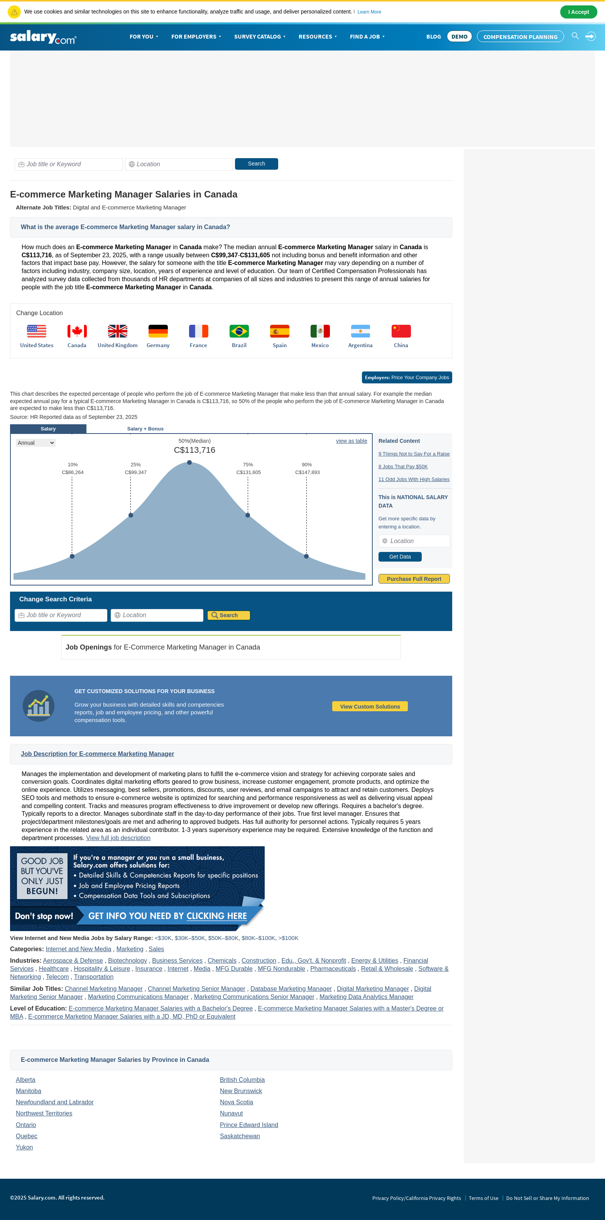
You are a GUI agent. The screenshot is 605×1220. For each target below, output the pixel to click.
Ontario (26, 1125)
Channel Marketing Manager (104, 988)
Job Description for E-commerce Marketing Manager (97, 754)
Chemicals (222, 960)
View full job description (118, 838)
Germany (158, 345)
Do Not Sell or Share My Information (547, 1198)
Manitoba (28, 1091)
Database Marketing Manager (291, 988)
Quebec (26, 1136)
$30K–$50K (190, 938)
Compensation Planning (520, 36)
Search (256, 163)
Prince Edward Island (249, 1125)
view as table (351, 441)
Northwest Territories (44, 1113)
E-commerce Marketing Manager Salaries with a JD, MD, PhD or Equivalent (131, 1016)
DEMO (459, 36)
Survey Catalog (260, 36)
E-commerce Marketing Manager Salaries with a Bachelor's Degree (161, 1008)
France (198, 345)
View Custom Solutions (370, 707)
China (401, 345)
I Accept (578, 12)
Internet (177, 968)
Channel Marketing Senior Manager (196, 988)
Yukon (24, 1147)
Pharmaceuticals (333, 968)
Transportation (94, 977)
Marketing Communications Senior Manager (254, 997)
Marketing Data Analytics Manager (366, 997)
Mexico (320, 345)
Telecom (57, 977)
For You (145, 36)
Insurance (148, 968)
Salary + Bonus (145, 429)
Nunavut (231, 1113)
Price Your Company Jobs (407, 377)
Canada (77, 345)
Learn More (369, 12)
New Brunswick (241, 1091)
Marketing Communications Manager (138, 997)
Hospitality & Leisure (102, 968)
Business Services (177, 960)
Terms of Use (484, 1198)
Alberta (25, 1080)
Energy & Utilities (374, 960)
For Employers (197, 36)
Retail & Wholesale (387, 968)
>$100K (289, 938)
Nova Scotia (236, 1102)
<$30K (163, 938)
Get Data (400, 556)
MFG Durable (234, 968)
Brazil (239, 345)
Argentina (360, 345)
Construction (259, 960)
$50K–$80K (223, 938)
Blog (433, 36)
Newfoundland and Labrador (55, 1102)
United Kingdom (118, 345)
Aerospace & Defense (73, 960)
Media (202, 968)
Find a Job (368, 36)
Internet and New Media (78, 949)
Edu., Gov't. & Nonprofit (313, 960)
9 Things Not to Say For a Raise (414, 454)
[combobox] (69, 164)
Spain (280, 345)
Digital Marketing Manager (373, 988)
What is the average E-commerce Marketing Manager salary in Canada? (125, 227)
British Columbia (242, 1080)
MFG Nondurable (281, 968)
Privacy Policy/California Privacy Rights (416, 1198)
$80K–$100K (258, 938)
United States (36, 345)
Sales (156, 949)
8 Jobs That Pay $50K (403, 466)
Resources (318, 36)
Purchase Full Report (414, 579)
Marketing (130, 949)
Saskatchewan (240, 1136)
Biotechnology (127, 960)
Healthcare (54, 968)
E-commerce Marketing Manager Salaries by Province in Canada (115, 1059)
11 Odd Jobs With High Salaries (414, 479)
